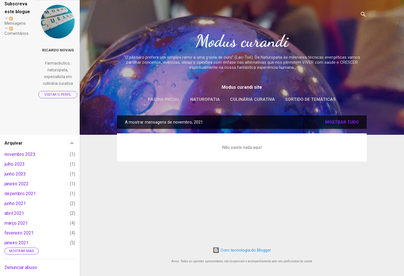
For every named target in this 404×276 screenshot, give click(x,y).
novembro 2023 (19, 154)
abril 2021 (14, 213)
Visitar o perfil (57, 95)
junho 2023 (15, 174)
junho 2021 (15, 203)
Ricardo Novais (58, 50)
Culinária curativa (252, 99)
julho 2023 (14, 164)
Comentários (16, 31)
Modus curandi (242, 41)
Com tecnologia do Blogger (242, 250)
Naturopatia (205, 99)
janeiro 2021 (16, 242)
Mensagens (15, 21)
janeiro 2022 (16, 183)
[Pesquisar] (363, 15)
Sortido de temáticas (310, 99)
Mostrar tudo (342, 122)
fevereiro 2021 (19, 233)
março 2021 (16, 223)
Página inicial (164, 99)
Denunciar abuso (20, 267)
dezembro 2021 (20, 193)
